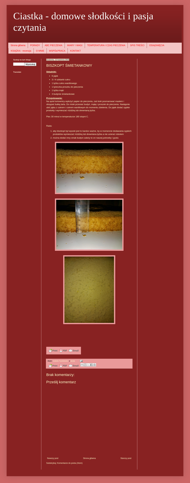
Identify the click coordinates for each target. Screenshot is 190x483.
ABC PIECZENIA (53, 45)
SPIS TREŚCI (137, 45)
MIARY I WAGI (74, 45)
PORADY (35, 45)
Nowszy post (52, 458)
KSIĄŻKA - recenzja (21, 50)
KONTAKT (75, 50)
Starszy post (125, 458)
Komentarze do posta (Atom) (69, 463)
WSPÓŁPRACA (57, 50)
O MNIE (40, 50)
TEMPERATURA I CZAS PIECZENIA (106, 45)
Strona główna (18, 45)
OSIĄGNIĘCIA (156, 45)
